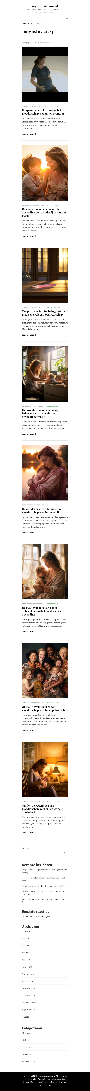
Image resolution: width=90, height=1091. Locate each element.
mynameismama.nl (45, 6)
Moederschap (53, 106)
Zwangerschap (53, 307)
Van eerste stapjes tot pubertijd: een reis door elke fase (43, 900)
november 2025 (28, 931)
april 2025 (26, 960)
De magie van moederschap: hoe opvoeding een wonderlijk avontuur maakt (44, 212)
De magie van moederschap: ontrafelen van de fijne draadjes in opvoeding (43, 611)
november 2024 (28, 995)
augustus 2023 (28, 1010)
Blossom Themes (30, 1082)
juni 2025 (26, 946)
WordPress (62, 1082)
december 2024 (28, 988)
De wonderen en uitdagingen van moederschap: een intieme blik (42, 510)
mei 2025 (26, 953)
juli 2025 (25, 938)
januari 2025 (27, 981)
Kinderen (26, 1040)
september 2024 (29, 1003)
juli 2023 (25, 1017)
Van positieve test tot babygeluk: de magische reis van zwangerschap (44, 312)
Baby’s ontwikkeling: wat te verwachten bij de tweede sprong (44, 871)
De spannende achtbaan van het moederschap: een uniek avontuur (43, 111)
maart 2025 (27, 967)
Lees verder (29, 134)
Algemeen (26, 1033)
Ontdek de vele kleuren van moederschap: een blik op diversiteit (44, 708)
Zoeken (25, 848)
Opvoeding (26, 1054)
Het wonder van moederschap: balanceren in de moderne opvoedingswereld (41, 413)
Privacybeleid (45, 1085)
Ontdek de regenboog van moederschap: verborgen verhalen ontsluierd (43, 809)
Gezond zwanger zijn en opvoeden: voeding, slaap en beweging (44, 892)
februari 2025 (28, 974)
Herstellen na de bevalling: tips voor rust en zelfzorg (44, 886)
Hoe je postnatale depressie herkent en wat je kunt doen (43, 879)
